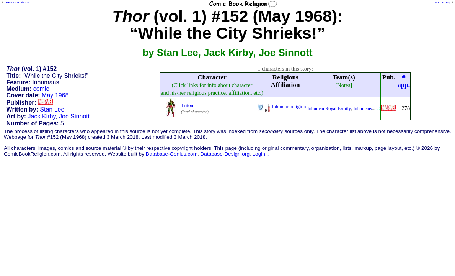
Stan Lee (52, 109)
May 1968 (55, 95)
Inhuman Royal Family (329, 108)
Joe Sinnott (74, 116)
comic (41, 88)
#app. (404, 81)
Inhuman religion (289, 106)
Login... (261, 154)
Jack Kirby (42, 116)
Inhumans (362, 108)
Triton (187, 105)
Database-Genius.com (171, 154)
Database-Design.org (225, 154)
